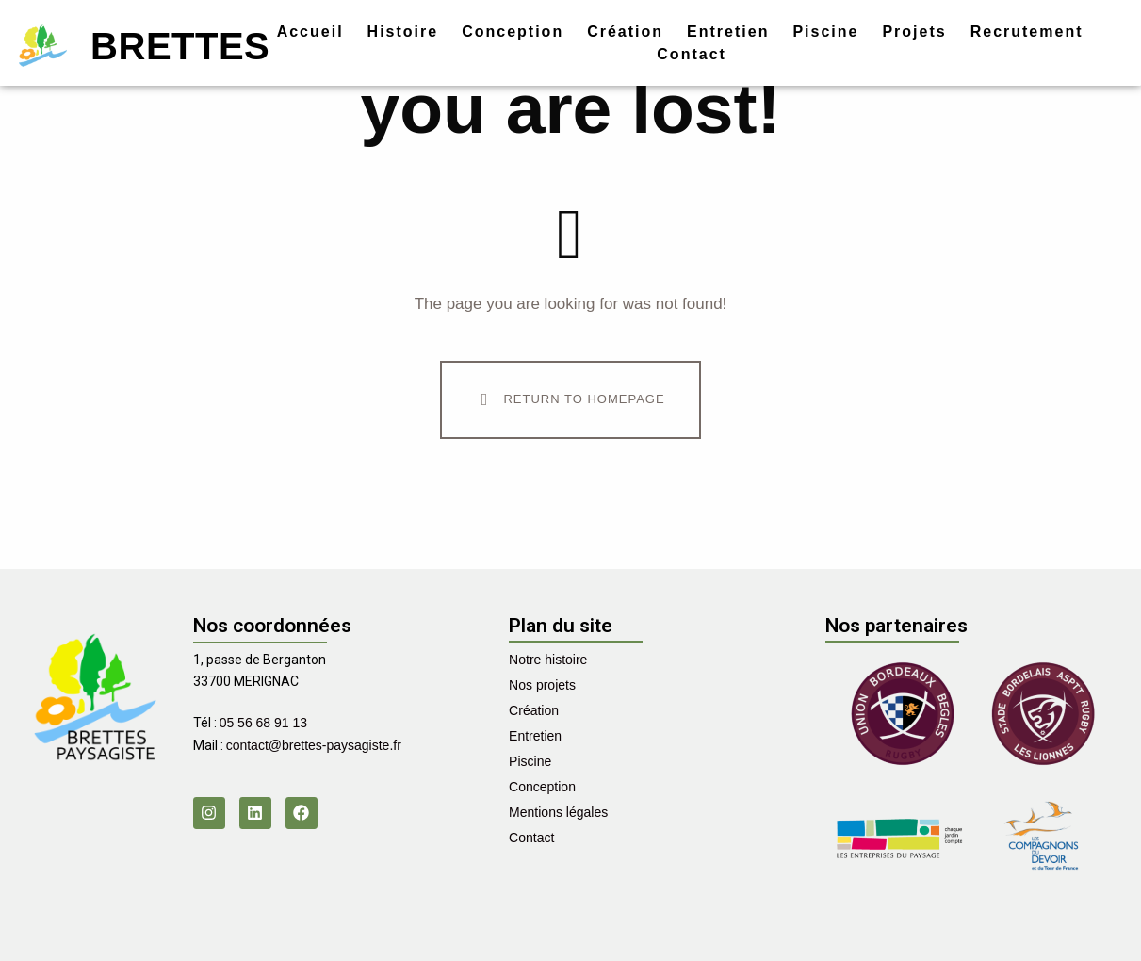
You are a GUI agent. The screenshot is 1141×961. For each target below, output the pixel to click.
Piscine (825, 32)
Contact (691, 54)
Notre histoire (548, 659)
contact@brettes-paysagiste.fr (313, 745)
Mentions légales (558, 812)
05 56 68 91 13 (263, 722)
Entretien (728, 32)
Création (625, 32)
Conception (512, 32)
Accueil (310, 32)
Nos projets (542, 684)
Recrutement (1027, 32)
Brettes (179, 46)
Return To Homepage (569, 399)
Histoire (403, 32)
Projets (914, 32)
